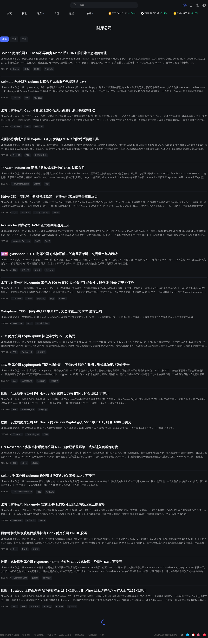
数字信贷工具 (40, 155)
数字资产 (47, 578)
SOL (27, 98)
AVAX (47, 241)
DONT (37, 69)
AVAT (37, 241)
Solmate (16, 98)
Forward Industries (21, 184)
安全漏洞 (41, 381)
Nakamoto (17, 299)
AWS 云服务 (65, 635)
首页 (9, 13)
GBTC (24, 463)
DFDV (26, 69)
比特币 (35, 578)
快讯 (24, 13)
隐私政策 (79, 635)
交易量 (37, 270)
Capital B (16, 126)
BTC (28, 126)
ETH (14, 409)
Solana (16, 69)
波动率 (35, 463)
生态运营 (49, 69)
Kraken (62, 299)
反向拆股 (30, 520)
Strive (55, 212)
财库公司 (25, 270)
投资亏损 (43, 409)
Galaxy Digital (28, 409)
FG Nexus (17, 434)
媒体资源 (39, 635)
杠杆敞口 (49, 270)
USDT (29, 299)
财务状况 (38, 98)
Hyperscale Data (20, 578)
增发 (39, 492)
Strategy (47, 606)
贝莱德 (36, 549)
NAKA (42, 520)
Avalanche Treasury (21, 241)
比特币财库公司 (41, 212)
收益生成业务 (42, 323)
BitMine (59, 606)
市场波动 (54, 381)
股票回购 (41, 299)
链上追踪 (72, 606)
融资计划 (39, 126)
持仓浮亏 (41, 352)
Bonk (15, 549)
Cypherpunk (27, 352)
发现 (90, 13)
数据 (72, 13)
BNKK (25, 549)
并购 (14, 212)
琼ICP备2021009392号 (165, 635)
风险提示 (92, 635)
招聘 (102, 635)
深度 (40, 13)
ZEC (14, 352)
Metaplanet (17, 323)
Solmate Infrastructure (22, 492)
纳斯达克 (50, 492)
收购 (47, 184)
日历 (56, 13)
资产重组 (25, 212)
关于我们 (26, 635)
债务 (52, 299)
